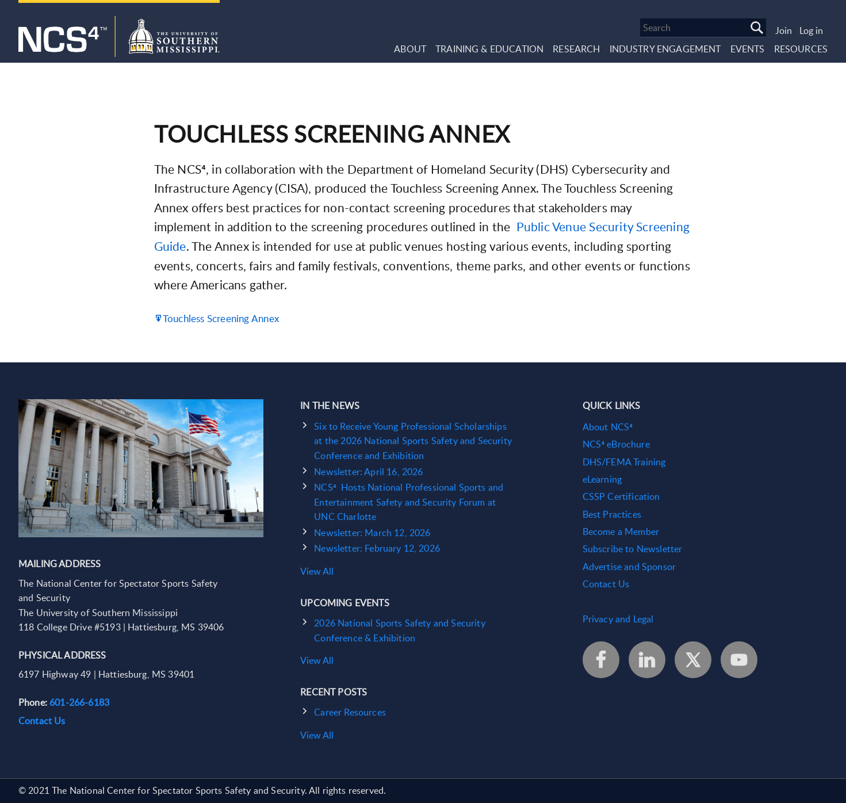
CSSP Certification (621, 496)
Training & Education (489, 49)
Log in (811, 31)
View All (317, 571)
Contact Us (42, 720)
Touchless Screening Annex (221, 318)
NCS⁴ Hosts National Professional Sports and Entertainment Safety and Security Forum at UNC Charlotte (408, 502)
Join (783, 31)
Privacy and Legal (618, 619)
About (410, 49)
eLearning (602, 479)
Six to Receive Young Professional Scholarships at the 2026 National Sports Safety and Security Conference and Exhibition (413, 441)
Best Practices (612, 514)
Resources (801, 49)
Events (747, 49)
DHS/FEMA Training (624, 462)
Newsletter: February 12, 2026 (377, 548)
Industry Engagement (665, 49)
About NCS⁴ (608, 426)
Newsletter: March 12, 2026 (372, 532)
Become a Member (621, 531)
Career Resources (350, 712)
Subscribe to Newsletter (633, 548)
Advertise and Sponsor (629, 566)
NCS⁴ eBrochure (616, 444)
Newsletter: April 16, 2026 (368, 471)
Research (576, 49)
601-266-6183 (79, 702)
